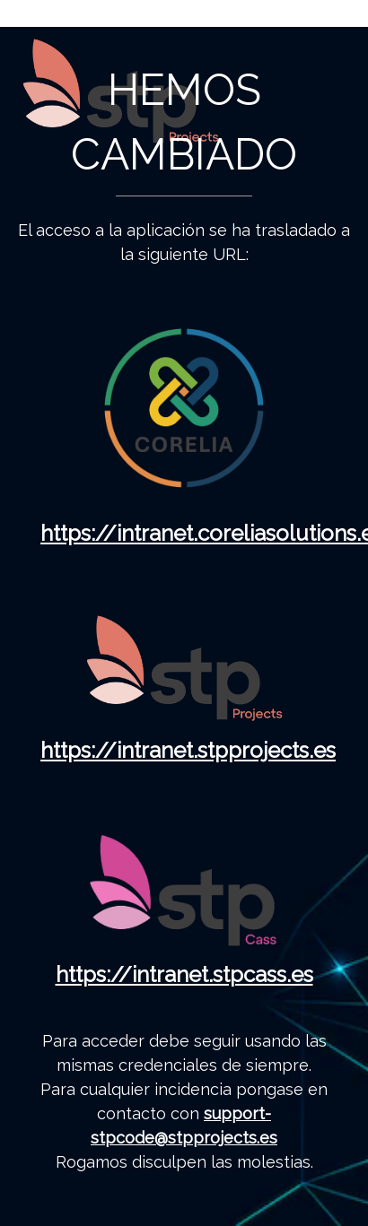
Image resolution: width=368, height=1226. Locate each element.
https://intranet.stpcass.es (184, 974)
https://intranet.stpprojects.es (188, 750)
